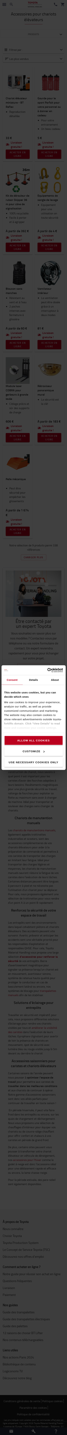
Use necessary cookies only (33, 762)
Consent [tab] (12, 679)
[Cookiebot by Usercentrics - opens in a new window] (48, 670)
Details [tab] (33, 679)
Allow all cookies (33, 740)
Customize (34, 751)
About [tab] (55, 679)
